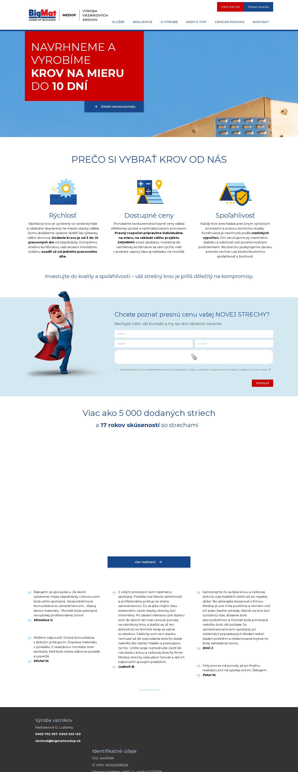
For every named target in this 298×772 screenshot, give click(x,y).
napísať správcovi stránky (131, 763)
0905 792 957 (46, 734)
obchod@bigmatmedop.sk (58, 741)
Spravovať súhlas (238, 763)
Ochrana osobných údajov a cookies (202, 763)
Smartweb (171, 763)
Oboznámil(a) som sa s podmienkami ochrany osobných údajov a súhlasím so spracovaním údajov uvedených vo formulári (195, 369)
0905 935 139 (70, 734)
